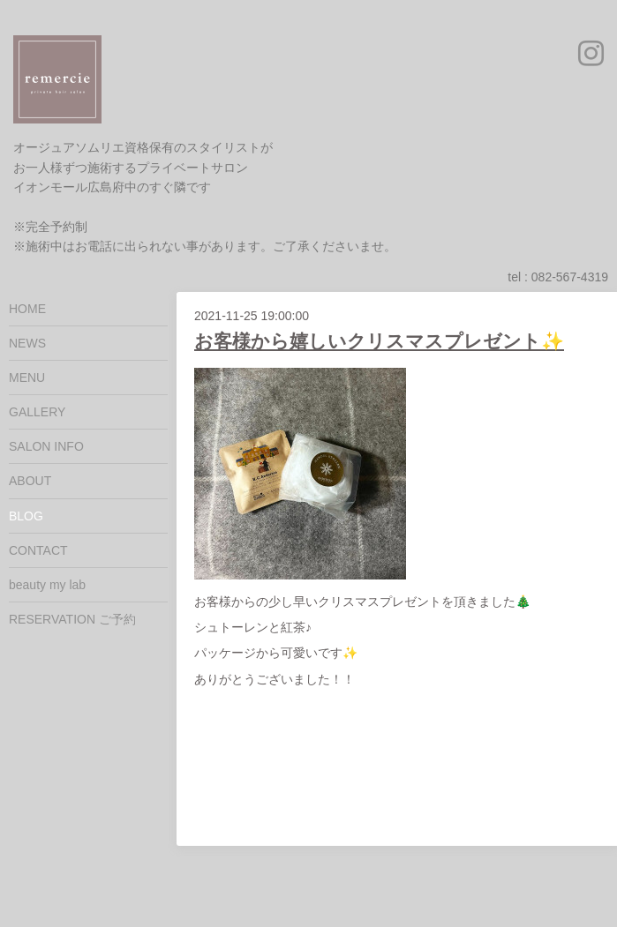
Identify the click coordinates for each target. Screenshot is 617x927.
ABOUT (30, 481)
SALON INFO (46, 446)
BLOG (26, 516)
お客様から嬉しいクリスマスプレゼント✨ (379, 341)
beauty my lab (47, 585)
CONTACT (38, 550)
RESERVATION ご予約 (72, 619)
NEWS (27, 343)
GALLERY (37, 412)
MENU (27, 377)
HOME (27, 309)
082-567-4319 (569, 277)
